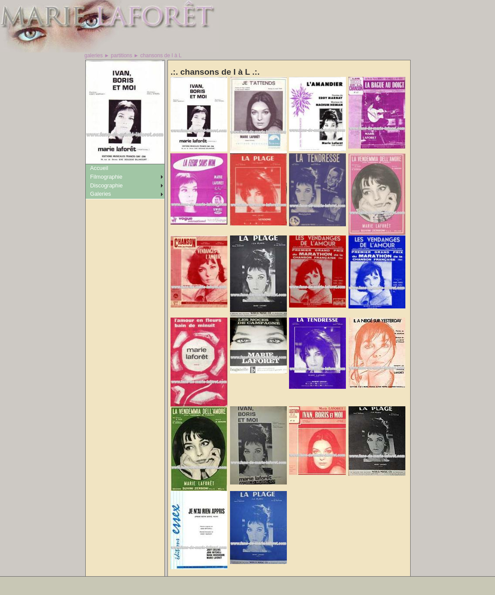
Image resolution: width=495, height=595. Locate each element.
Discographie (106, 185)
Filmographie (106, 176)
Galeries (100, 193)
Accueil (99, 168)
